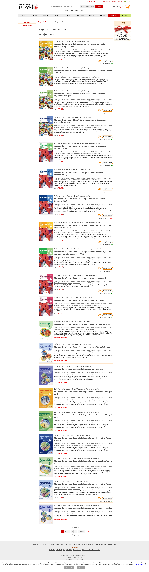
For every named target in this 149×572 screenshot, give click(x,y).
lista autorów (27, 28)
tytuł (82, 10)
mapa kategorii (27, 22)
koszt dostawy (91, 1)
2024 (57, 550)
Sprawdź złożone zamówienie (122, 23)
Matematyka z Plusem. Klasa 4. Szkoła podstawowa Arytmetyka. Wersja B (83, 324)
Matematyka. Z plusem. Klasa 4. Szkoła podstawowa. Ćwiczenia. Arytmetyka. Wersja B (80, 95)
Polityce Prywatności (140, 564)
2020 (70, 550)
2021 (67, 550)
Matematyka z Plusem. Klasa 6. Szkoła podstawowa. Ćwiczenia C (80, 278)
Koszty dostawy (60, 544)
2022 (64, 550)
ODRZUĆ (80, 567)
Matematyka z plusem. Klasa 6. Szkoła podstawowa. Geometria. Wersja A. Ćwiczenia (82, 439)
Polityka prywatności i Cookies (80, 544)
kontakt (114, 1)
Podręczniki (104, 49)
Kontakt (96, 544)
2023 (60, 550)
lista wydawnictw (27, 25)
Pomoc (91, 544)
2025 (53, 550)
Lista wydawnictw (87, 550)
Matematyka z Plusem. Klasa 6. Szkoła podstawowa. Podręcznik (80, 300)
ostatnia (81, 531)
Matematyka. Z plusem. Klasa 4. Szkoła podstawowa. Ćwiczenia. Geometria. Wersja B (80, 121)
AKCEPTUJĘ (69, 567)
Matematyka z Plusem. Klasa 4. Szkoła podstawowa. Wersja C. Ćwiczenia (83, 347)
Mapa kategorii (77, 550)
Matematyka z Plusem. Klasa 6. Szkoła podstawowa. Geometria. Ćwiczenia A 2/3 (79, 200)
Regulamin (68, 544)
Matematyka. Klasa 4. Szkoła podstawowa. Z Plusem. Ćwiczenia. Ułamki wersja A (83, 72)
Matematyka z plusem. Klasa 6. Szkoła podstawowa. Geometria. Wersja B (83, 484)
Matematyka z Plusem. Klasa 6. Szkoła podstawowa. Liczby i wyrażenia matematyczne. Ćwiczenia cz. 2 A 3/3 (82, 253)
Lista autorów (96, 550)
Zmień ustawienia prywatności (107, 544)
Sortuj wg (41, 34)
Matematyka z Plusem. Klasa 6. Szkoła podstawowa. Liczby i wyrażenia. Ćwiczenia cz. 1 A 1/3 (82, 226)
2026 (50, 550)
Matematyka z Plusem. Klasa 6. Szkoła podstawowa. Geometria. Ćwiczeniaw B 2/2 (79, 174)
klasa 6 (70, 153)
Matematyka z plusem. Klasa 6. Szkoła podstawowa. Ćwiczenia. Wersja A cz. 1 (83, 393)
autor (76, 10)
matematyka (76, 51)
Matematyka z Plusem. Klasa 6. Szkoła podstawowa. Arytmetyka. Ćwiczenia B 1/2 (80, 147)
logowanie (127, 1)
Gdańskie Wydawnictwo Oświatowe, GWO (81, 49)
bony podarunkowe (104, 1)
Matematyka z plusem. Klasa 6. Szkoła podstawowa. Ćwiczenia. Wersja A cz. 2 (83, 416)
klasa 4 (70, 51)
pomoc (120, 1)
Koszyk (53, 544)
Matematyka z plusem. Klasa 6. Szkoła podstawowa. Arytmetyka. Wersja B (83, 462)
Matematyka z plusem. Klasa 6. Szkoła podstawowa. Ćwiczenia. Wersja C (83, 508)
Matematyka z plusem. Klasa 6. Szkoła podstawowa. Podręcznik (79, 369)
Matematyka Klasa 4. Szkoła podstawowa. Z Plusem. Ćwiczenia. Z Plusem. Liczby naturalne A (80, 45)
